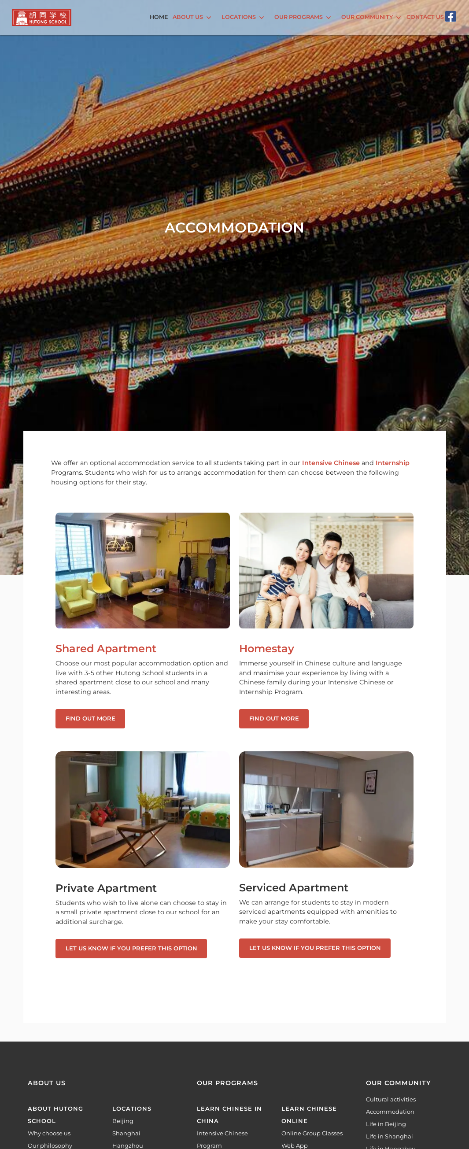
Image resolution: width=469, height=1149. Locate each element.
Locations (131, 1108)
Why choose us (49, 1133)
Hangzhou (127, 1145)
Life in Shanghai (389, 1136)
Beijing (122, 1120)
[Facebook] (450, 16)
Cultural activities (391, 1099)
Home (159, 17)
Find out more (90, 718)
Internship (393, 463)
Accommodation (390, 1111)
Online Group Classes (312, 1133)
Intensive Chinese (331, 463)
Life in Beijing (386, 1123)
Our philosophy (50, 1145)
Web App (294, 1145)
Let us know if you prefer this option (131, 948)
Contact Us (425, 17)
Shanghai (126, 1133)
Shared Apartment (105, 648)
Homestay (266, 648)
